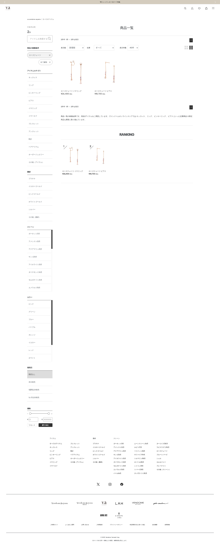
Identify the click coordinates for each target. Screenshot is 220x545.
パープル (32, 327)
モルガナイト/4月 (35, 280)
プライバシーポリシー (116, 524)
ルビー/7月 (138, 447)
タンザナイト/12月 (140, 473)
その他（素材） (34, 217)
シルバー (32, 209)
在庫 (88, 48)
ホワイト (32, 358)
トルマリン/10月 (139, 458)
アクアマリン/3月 (35, 249)
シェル (159, 458)
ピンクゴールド (34, 194)
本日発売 (32, 382)
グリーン (32, 312)
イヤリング (33, 108)
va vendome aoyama (34, 19)
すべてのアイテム (48, 19)
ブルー (31, 319)
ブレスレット (34, 124)
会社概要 (154, 524)
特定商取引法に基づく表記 (137, 524)
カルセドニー (161, 462)
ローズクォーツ (162, 451)
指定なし (32, 374)
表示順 (63, 48)
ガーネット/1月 (34, 234)
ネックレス (33, 77)
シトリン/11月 (138, 466)
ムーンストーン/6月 (141, 444)
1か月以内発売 (34, 397)
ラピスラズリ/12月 (163, 447)
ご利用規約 (99, 524)
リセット (32, 425)
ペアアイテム (34, 147)
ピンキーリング (34, 93)
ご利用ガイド (54, 524)
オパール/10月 (139, 462)
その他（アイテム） (36, 162)
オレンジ (32, 335)
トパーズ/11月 (138, 469)
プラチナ (32, 179)
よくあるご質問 (69, 524)
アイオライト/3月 (35, 264)
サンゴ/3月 (33, 257)
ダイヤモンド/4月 (35, 272)
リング (31, 85)
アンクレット (34, 131)
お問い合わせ (85, 524)
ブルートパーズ (162, 455)
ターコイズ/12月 (162, 444)
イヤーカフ (33, 116)
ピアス (31, 101)
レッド (31, 350)
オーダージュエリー (36, 155)
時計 (30, 139)
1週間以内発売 (34, 390)
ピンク (31, 304)
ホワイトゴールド (35, 202)
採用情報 (167, 524)
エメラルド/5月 (34, 288)
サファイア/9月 (139, 455)
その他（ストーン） (163, 469)
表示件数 (123, 48)
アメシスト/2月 (34, 241)
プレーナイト (161, 466)
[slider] (30, 413)
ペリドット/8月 (139, 451)
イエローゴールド (35, 186)
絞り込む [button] (45, 425)
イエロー (32, 343)
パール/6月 (117, 473)
